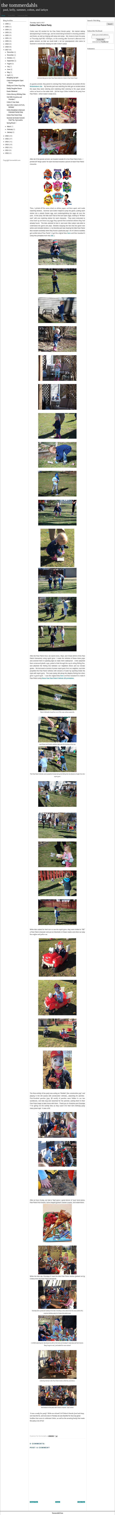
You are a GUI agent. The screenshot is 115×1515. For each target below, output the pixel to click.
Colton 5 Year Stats (13, 102)
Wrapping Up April (12, 78)
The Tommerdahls (19, 5)
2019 (7, 44)
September (10, 61)
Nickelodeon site (36, 86)
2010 (7, 153)
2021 (7, 38)
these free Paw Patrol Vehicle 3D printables (58, 678)
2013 (7, 144)
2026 (7, 24)
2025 (7, 27)
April (8, 75)
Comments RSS (23, 15)
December (10, 52)
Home (3, 15)
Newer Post (33, 1502)
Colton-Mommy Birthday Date (16, 94)
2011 (7, 150)
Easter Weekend (12, 91)
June (8, 69)
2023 (7, 32)
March (9, 126)
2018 (7, 47)
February (10, 129)
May (8, 72)
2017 (7, 50)
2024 (7, 29)
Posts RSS (11, 15)
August (9, 64)
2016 (7, 136)
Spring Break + (11, 123)
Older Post (81, 1502)
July (8, 66)
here (69, 233)
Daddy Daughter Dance (14, 88)
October (9, 58)
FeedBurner (104, 42)
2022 (7, 35)
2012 (7, 147)
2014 (7, 142)
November (10, 55)
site (52, 236)
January (9, 132)
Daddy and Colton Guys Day (16, 85)
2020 (7, 41)
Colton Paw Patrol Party (14, 115)
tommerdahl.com (57, 1513)
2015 (7, 139)
